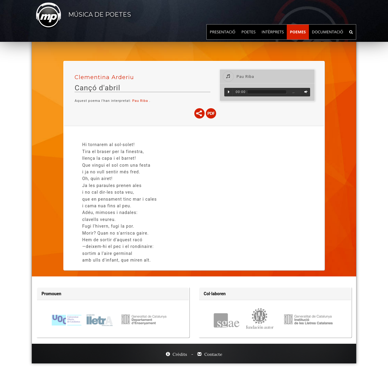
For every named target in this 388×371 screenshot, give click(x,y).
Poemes (298, 38)
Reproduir (228, 91)
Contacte (209, 354)
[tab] (267, 76)
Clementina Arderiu (104, 77)
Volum (305, 91)
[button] (267, 76)
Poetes (248, 38)
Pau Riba (140, 101)
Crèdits (177, 354)
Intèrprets (273, 38)
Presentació (223, 38)
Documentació (327, 38)
